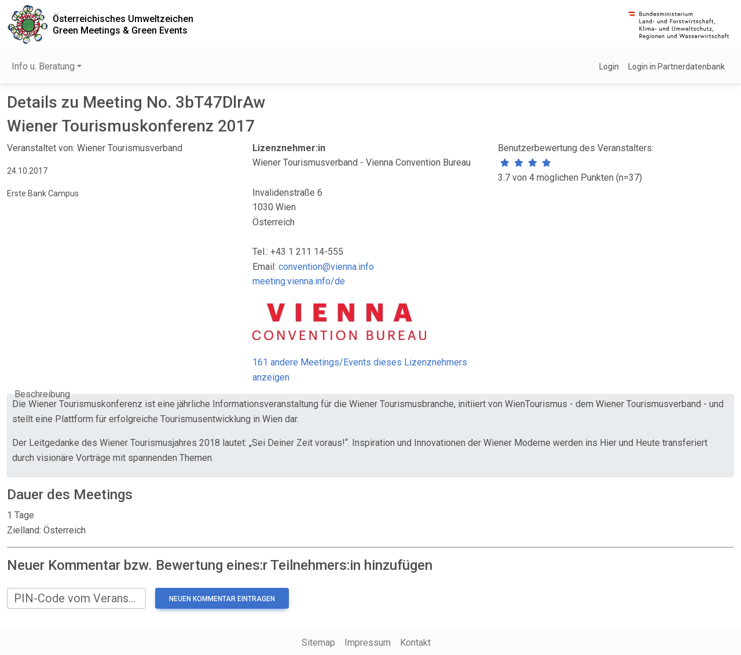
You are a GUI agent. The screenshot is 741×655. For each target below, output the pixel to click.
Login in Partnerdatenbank (676, 66)
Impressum (367, 642)
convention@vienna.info (326, 266)
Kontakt (415, 642)
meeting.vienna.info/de (298, 281)
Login (609, 66)
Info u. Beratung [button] (43, 66)
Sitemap (318, 642)
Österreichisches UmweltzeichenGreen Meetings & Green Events (123, 24)
